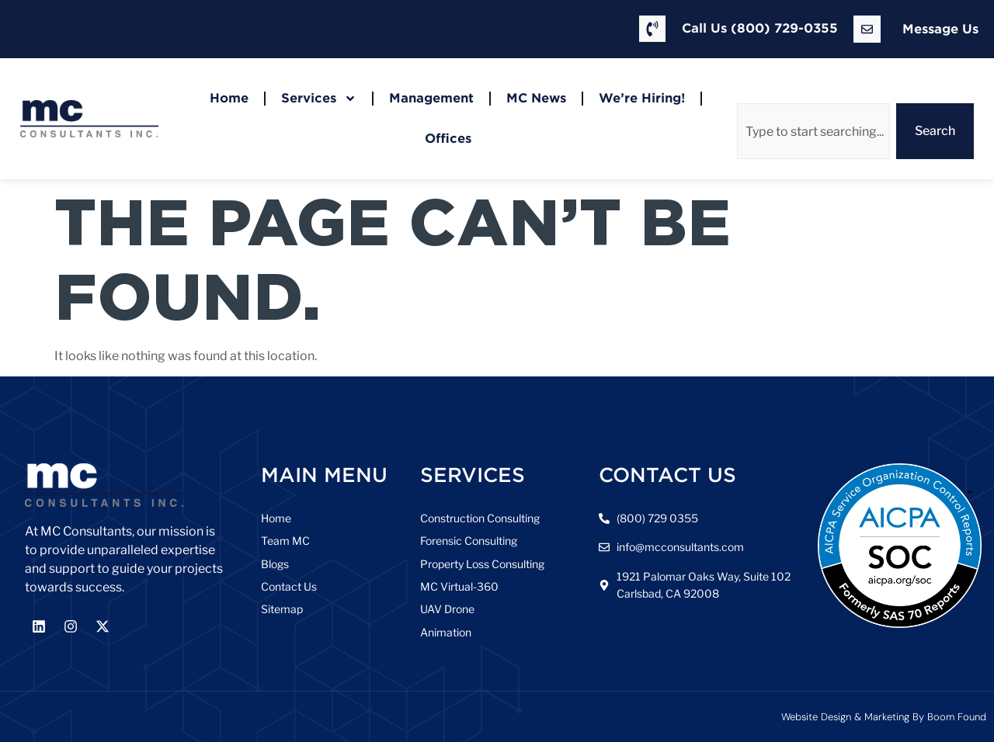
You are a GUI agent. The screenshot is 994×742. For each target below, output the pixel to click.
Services (318, 99)
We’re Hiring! (642, 98)
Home (229, 98)
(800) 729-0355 (784, 28)
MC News (536, 98)
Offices (448, 138)
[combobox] (813, 131)
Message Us (940, 29)
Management (431, 98)
